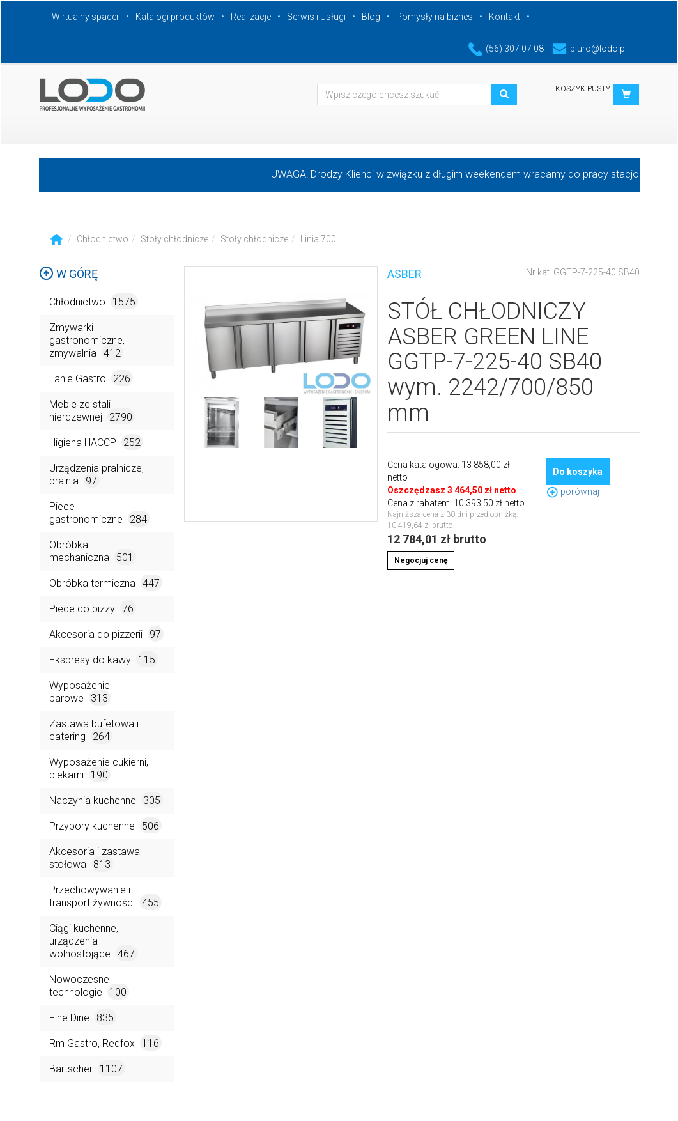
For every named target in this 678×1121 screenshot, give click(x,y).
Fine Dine (82, 1017)
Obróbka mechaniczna (92, 552)
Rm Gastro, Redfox (105, 1043)
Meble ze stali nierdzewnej (92, 411)
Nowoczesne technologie (89, 986)
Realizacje (251, 17)
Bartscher (87, 1068)
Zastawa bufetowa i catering (94, 731)
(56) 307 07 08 (506, 48)
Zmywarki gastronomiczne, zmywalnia (87, 340)
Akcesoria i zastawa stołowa (94, 859)
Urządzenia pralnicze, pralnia (96, 475)
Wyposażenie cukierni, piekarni (98, 769)
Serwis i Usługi (316, 17)
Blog (371, 17)
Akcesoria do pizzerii (106, 634)
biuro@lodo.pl (589, 48)
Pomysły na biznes (434, 17)
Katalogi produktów (175, 17)
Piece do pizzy (92, 608)
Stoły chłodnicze (174, 239)
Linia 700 (318, 239)
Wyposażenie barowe (80, 692)
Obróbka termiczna (105, 583)
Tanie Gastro (91, 378)
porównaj (572, 491)
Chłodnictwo (102, 239)
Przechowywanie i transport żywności (105, 897)
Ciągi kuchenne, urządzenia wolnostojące (93, 941)
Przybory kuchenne (105, 825)
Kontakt (504, 17)
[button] (626, 94)
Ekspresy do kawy (103, 659)
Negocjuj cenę (420, 560)
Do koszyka (578, 472)
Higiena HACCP (96, 442)
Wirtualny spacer (85, 17)
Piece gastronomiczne (99, 513)
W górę (68, 274)
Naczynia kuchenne (106, 800)
